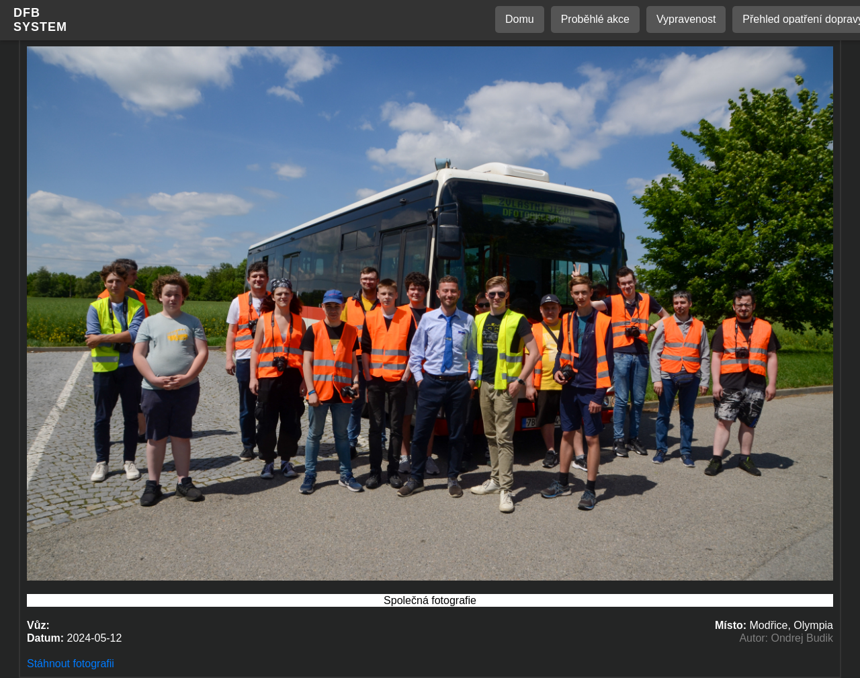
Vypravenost (686, 19)
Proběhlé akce (595, 19)
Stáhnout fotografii (70, 663)
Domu (519, 19)
